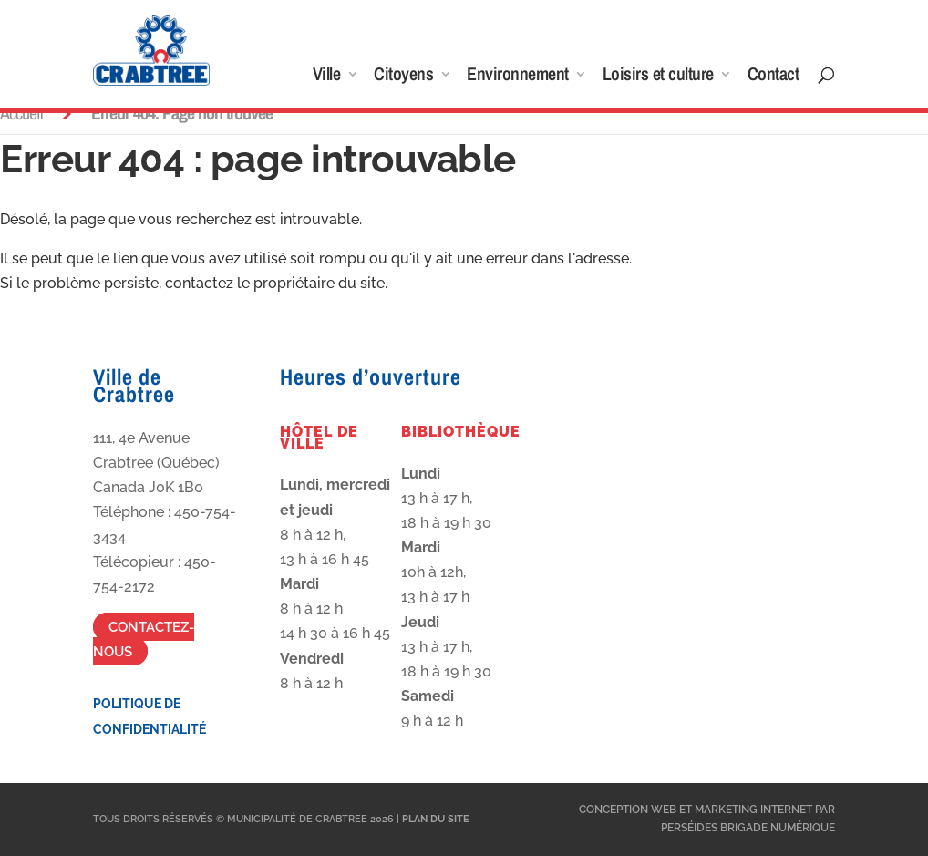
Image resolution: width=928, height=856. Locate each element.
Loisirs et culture (658, 76)
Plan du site (435, 819)
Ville (327, 76)
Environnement (518, 76)
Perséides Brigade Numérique (748, 827)
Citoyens (403, 76)
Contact (773, 76)
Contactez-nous (143, 639)
